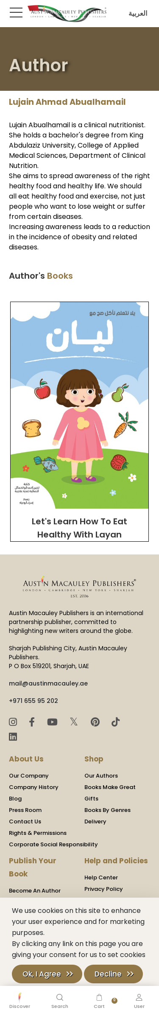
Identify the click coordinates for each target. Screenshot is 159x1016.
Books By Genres (107, 810)
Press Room (25, 810)
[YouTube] (53, 722)
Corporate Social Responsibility (53, 844)
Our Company (29, 776)
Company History (34, 787)
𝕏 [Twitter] (75, 721)
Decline (108, 974)
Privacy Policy (103, 889)
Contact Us (25, 821)
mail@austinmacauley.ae (48, 683)
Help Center (101, 877)
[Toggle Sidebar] (14, 12)
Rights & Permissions (38, 833)
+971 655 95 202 (33, 701)
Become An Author (35, 891)
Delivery (95, 821)
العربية (135, 13)
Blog (15, 799)
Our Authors (101, 776)
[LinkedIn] (13, 737)
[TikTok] (116, 722)
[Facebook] (33, 722)
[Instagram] (14, 722)
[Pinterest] (96, 722)
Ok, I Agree (41, 974)
